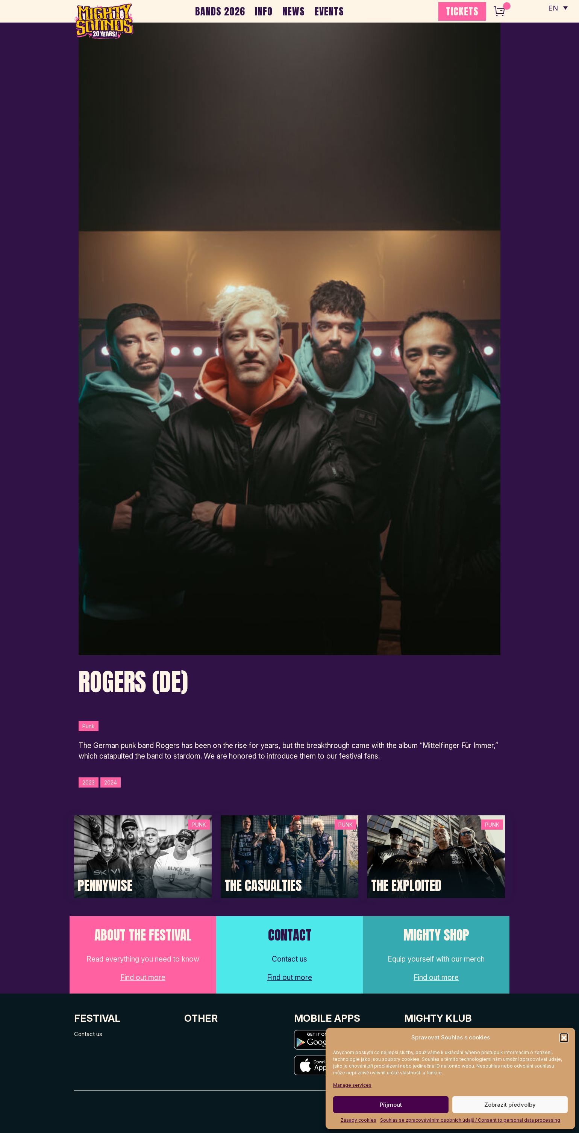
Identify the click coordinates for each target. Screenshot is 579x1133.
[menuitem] (557, 7)
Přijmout (391, 1104)
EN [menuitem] (552, 7)
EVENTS (329, 11)
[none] (557, 7)
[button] (564, 1037)
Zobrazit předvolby (510, 1104)
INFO (264, 11)
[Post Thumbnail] (143, 856)
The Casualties (263, 885)
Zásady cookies (358, 1120)
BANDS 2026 (220, 11)
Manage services (352, 1085)
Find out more (142, 977)
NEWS (293, 11)
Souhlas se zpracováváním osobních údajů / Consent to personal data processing (470, 1120)
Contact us (88, 1034)
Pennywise (105, 885)
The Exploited (406, 885)
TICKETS (462, 11)
